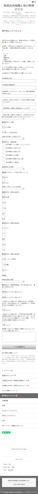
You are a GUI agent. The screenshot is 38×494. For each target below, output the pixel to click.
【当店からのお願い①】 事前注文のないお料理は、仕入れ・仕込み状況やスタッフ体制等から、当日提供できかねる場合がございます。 (18, 303)
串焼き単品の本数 (7, 279)
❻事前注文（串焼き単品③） (11, 254)
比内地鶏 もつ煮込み (12, 162)
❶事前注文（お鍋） (8, 122)
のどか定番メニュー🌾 (10, 390)
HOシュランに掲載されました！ (13, 425)
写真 (3, 405)
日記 (3, 420)
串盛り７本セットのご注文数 (11, 187)
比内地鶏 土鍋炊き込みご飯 (14, 159)
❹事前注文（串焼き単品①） (11, 192)
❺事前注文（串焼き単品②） (11, 223)
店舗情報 (5, 400)
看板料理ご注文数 (7, 167)
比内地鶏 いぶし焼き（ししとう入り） (18, 144)
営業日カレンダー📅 (9, 375)
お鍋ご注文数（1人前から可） (11, 136)
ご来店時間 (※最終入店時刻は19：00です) (16, 108)
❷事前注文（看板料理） (10, 142)
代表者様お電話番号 (8, 85)
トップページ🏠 (7, 370)
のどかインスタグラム (9, 410)
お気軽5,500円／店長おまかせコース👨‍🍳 (15, 385)
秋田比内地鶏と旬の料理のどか (14, 492)
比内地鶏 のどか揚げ (12, 155)
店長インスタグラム (9, 415)
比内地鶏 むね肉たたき (13, 151)
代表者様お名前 (8, 78)
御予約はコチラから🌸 (10, 395)
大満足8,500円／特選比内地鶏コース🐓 (15, 380)
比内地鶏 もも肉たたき (13, 148)
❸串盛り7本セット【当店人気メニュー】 (15, 172)
